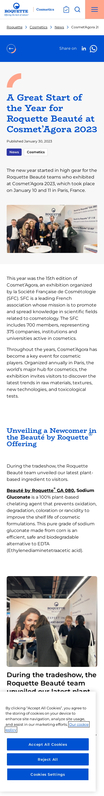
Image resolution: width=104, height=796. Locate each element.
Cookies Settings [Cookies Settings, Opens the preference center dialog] (48, 774)
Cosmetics (38, 27)
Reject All (48, 759)
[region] (48, 742)
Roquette (14, 27)
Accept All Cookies (48, 744)
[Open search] (77, 9)
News (59, 27)
